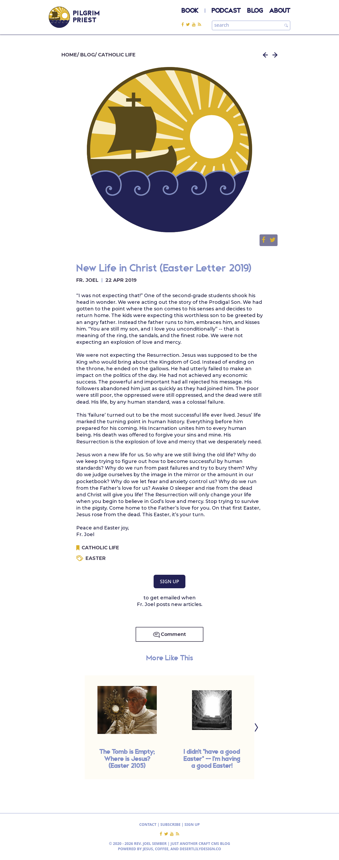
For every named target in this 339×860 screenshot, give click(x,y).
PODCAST (226, 11)
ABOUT (279, 11)
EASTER (96, 558)
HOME (69, 55)
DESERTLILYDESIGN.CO (200, 848)
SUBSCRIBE (170, 824)
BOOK (189, 11)
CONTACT (148, 824)
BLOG (255, 11)
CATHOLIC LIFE (117, 55)
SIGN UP (169, 581)
